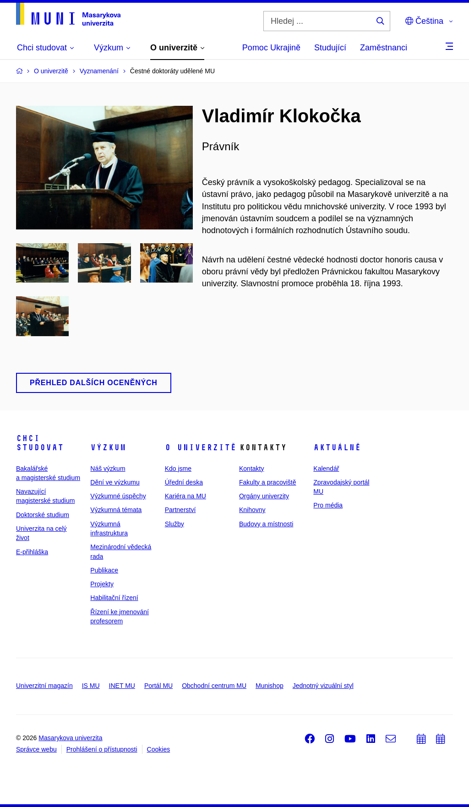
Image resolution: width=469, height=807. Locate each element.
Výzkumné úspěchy (118, 496)
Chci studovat (40, 443)
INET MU (122, 685)
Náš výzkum (107, 468)
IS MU (91, 685)
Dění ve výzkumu (114, 482)
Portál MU (158, 685)
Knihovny (252, 509)
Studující (330, 47)
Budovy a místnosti (266, 524)
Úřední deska (184, 482)
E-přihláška (32, 552)
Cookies (158, 749)
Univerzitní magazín (44, 685)
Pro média (328, 505)
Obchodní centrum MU (214, 685)
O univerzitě (200, 447)
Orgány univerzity (264, 496)
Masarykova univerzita (70, 738)
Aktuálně (337, 447)
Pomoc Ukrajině (271, 47)
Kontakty (251, 468)
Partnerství (180, 509)
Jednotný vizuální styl (323, 685)
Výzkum (108, 447)
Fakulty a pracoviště (267, 482)
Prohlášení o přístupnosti (101, 749)
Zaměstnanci (383, 47)
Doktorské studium (42, 514)
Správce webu (36, 749)
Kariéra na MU (185, 496)
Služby (174, 524)
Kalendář (326, 468)
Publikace (104, 570)
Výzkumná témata (116, 509)
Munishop (270, 685)
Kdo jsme (178, 468)
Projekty (102, 584)
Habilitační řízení (114, 597)
